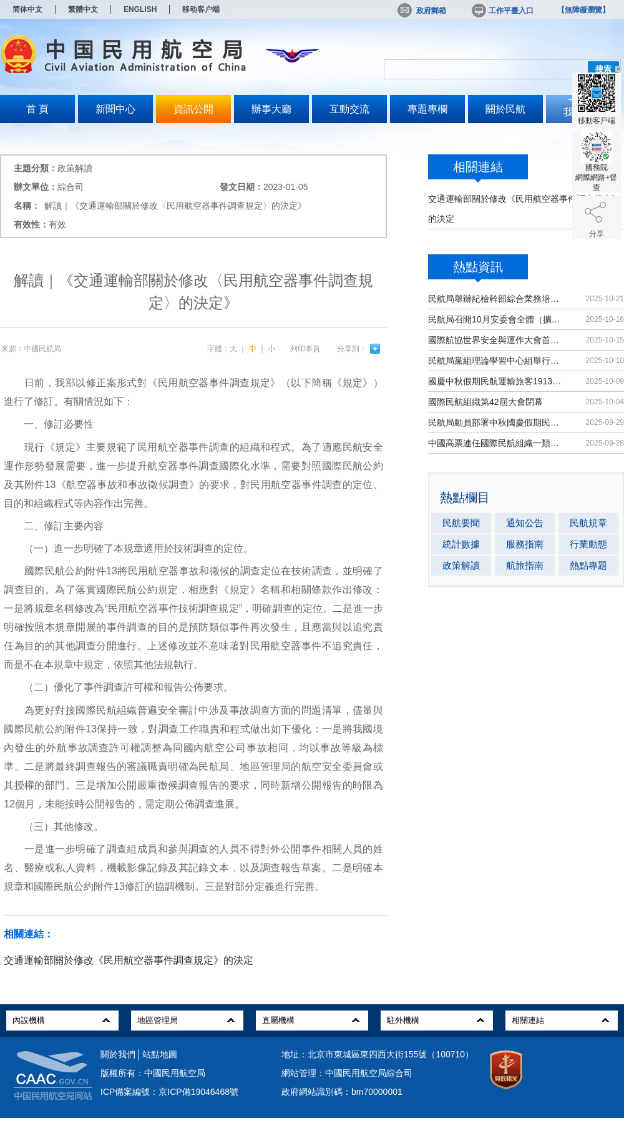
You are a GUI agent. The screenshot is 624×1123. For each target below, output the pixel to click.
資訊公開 (193, 109)
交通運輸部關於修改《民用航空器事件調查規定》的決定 (128, 960)
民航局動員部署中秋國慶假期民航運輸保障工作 (495, 422)
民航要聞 (461, 522)
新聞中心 (115, 109)
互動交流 (349, 109)
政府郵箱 (421, 10)
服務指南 (525, 544)
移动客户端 (201, 9)
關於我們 (117, 1054)
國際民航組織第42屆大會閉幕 (485, 402)
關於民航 (505, 109)
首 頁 (37, 109)
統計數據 (461, 544)
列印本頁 (305, 348)
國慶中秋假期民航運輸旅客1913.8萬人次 (495, 381)
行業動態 (588, 544)
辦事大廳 (271, 109)
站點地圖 (159, 1054)
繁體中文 (83, 9)
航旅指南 (525, 565)
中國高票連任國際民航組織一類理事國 (495, 443)
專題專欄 (427, 109)
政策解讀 (461, 565)
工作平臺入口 (502, 10)
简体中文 (27, 9)
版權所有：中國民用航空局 (152, 1073)
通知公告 (525, 522)
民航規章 (588, 522)
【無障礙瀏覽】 (583, 10)
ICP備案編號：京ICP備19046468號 (169, 1092)
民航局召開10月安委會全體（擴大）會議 (495, 319)
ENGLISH (140, 9)
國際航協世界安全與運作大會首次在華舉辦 (495, 340)
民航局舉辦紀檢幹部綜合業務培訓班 (495, 299)
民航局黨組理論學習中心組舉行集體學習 (495, 361)
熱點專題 (588, 565)
